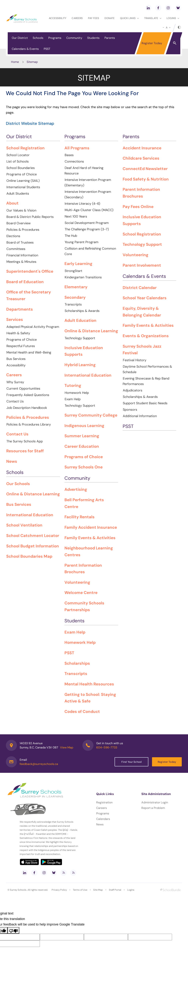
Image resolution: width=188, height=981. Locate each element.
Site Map (98, 889)
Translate (152, 18)
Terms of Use (80, 889)
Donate (109, 18)
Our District (20, 38)
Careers (77, 18)
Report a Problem (153, 808)
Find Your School (131, 761)
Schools (38, 38)
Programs (54, 38)
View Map (66, 747)
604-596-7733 (106, 747)
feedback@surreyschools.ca (39, 764)
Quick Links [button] (129, 18)
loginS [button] (173, 18)
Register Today (152, 43)
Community (74, 38)
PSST (47, 49)
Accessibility (57, 18)
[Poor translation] (13, 930)
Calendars (103, 819)
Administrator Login (154, 802)
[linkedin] (148, 8)
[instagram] (168, 8)
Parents (109, 38)
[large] (170, 27)
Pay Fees (93, 18)
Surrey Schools (18, 889)
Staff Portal (115, 889)
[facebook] (158, 8)
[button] (174, 43)
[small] (163, 27)
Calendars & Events (25, 49)
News (100, 824)
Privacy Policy (59, 889)
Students (93, 38)
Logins (130, 889)
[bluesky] (178, 8)
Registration (104, 802)
